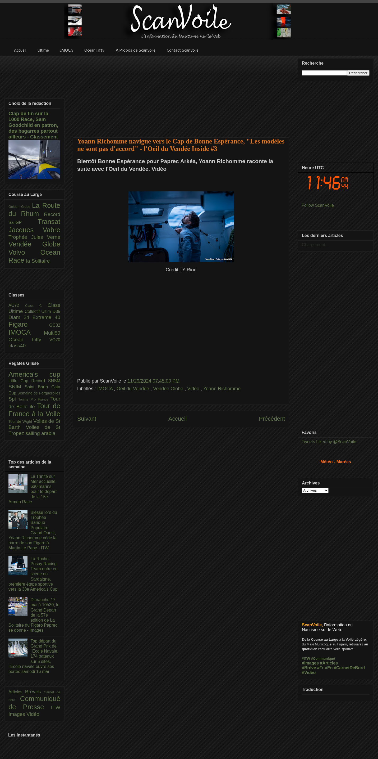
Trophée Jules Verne (34, 237)
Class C (36, 306)
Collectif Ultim (38, 311)
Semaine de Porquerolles (38, 393)
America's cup (34, 374)
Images (17, 714)
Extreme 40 (46, 317)
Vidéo (194, 388)
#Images (310, 663)
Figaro (28, 324)
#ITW (306, 659)
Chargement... (315, 244)
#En (329, 668)
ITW (55, 707)
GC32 (54, 325)
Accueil (177, 418)
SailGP (23, 222)
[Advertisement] (181, 93)
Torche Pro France (34, 399)
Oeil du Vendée (133, 388)
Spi (13, 399)
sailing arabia (40, 433)
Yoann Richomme (222, 388)
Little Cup (19, 381)
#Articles (329, 663)
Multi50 (52, 333)
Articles (16, 692)
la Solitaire (38, 261)
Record (52, 214)
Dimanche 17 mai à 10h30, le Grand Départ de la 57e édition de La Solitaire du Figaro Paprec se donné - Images (33, 615)
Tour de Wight (20, 421)
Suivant (86, 418)
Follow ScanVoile (318, 205)
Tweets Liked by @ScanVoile (329, 441)
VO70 (54, 340)
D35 (56, 311)
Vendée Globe (169, 388)
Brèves (34, 691)
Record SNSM (45, 381)
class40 (17, 345)
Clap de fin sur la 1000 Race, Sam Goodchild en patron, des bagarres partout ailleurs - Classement (33, 125)
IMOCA (105, 388)
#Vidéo (309, 672)
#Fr (320, 668)
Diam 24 (20, 317)
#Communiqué (323, 659)
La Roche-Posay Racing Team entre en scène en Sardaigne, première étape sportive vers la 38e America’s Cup (33, 573)
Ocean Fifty (28, 339)
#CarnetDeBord (349, 668)
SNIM (16, 386)
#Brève (309, 668)
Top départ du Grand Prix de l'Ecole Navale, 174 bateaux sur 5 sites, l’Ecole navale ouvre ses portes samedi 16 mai (33, 656)
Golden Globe (20, 207)
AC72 (16, 305)
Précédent (272, 418)
